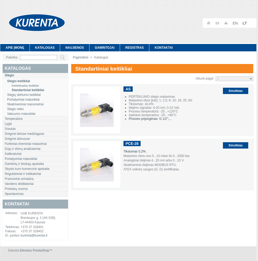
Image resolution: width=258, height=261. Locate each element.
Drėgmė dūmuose (17, 139)
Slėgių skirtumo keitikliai (24, 95)
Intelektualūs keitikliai (25, 85)
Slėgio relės (15, 109)
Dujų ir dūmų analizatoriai (22, 149)
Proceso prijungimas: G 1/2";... (150, 119)
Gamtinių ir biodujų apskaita (24, 164)
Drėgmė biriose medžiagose (24, 134)
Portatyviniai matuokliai (23, 99)
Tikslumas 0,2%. (135, 151)
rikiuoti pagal (204, 78)
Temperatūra (13, 119)
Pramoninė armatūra (19, 179)
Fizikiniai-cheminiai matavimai (26, 144)
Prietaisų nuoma (16, 189)
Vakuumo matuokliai (21, 114)
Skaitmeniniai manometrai (25, 104)
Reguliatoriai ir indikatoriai (23, 174)
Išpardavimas (14, 194)
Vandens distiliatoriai (19, 184)
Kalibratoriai (13, 154)
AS (128, 89)
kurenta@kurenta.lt (34, 235)
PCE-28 (132, 143)
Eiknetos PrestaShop (34, 250)
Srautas (10, 129)
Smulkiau (235, 91)
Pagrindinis (80, 57)
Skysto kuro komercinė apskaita (27, 169)
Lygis (8, 124)
